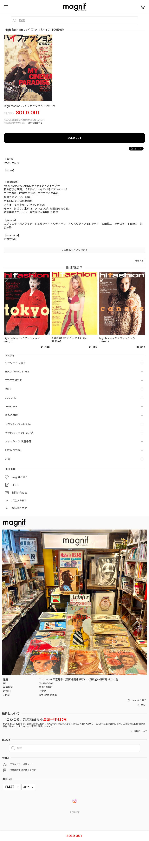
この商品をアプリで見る (74, 250)
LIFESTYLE (11, 406)
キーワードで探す (15, 362)
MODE (8, 389)
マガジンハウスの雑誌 (18, 424)
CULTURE (10, 397)
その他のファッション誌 (19, 432)
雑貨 (7, 458)
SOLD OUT (74, 137)
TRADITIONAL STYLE (17, 371)
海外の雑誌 (11, 415)
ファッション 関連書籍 (18, 441)
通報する (139, 260)
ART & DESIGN (13, 450)
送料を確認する (35, 123)
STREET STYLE (13, 380)
